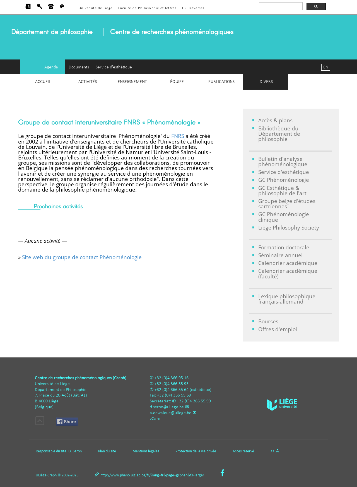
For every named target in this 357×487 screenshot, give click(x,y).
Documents (79, 67)
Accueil (43, 82)
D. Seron (75, 451)
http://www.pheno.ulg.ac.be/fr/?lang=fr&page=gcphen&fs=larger (152, 475)
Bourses (268, 321)
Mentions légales (145, 451)
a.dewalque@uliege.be (170, 413)
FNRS (177, 136)
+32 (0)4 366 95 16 (172, 378)
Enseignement (132, 82)
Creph (52, 475)
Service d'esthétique (114, 67)
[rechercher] (280, 6)
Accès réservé (243, 451)
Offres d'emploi (277, 329)
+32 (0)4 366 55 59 (174, 395)
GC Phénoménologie (283, 179)
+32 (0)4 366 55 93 (172, 384)
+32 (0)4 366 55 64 (172, 390)
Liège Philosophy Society (288, 227)
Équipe (177, 82)
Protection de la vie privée (195, 451)
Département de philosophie (52, 31)
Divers (266, 82)
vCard (155, 419)
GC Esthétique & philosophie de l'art (282, 190)
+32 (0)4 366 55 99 (194, 401)
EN (325, 67)
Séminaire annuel (280, 255)
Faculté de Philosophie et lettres (147, 8)
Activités (87, 82)
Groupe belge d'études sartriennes (286, 203)
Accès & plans (275, 120)
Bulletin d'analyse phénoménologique (282, 161)
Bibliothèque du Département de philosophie (279, 134)
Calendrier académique (287, 263)
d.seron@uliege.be (167, 407)
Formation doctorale (283, 247)
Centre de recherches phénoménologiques (171, 31)
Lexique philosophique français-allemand (286, 298)
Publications (221, 82)
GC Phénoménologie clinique (283, 216)
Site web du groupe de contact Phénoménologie (82, 257)
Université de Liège (95, 8)
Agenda (51, 67)
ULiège (41, 475)
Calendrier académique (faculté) (287, 273)
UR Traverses (193, 8)
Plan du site (107, 451)
